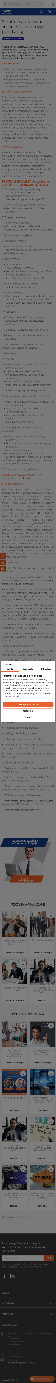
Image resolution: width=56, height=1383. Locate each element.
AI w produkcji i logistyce (15, 1098)
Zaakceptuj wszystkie (28, 704)
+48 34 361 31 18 (13, 1356)
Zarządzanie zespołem (43, 940)
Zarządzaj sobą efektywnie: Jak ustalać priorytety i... (43, 990)
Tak (49, 1258)
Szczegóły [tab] (28, 669)
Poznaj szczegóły (26, 880)
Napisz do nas (40, 1379)
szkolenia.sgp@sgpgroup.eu (21, 1362)
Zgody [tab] (10, 669)
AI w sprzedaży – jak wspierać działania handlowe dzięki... (43, 1100)
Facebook (4, 1280)
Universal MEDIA (7, 1380)
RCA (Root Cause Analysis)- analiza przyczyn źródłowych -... (43, 1147)
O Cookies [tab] (46, 669)
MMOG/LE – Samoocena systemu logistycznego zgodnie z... (42, 1195)
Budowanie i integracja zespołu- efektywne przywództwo (14, 942)
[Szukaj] (23, 4)
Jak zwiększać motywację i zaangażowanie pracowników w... (14, 1053)
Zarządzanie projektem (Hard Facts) (15, 989)
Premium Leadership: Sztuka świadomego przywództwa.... (43, 1052)
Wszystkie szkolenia (16, 1217)
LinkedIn (12, 1276)
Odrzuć (28, 717)
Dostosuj (28, 710)
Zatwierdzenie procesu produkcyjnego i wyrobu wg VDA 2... (14, 1195)
